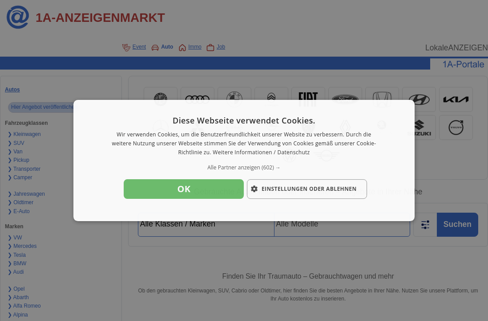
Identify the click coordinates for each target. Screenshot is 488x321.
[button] (244, 168)
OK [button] (183, 189)
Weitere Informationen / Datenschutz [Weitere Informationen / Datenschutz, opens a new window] (261, 152)
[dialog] (244, 160)
